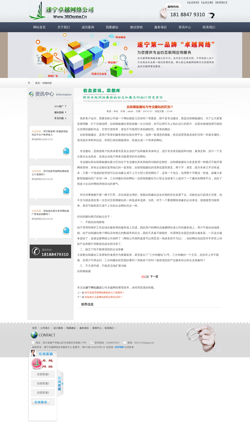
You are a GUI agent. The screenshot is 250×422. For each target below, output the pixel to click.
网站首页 (39, 27)
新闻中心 (97, 328)
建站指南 (59, 112)
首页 (37, 83)
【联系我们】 (221, 2)
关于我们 (63, 27)
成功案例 (88, 27)
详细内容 (47, 83)
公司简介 (45, 328)
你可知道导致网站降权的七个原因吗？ (105, 292)
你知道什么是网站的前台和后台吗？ (103, 297)
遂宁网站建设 (93, 287)
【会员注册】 (207, 2)
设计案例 (58, 328)
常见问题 (59, 118)
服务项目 (160, 27)
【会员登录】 (193, 2)
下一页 (154, 276)
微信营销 (136, 27)
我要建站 (112, 27)
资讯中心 (185, 27)
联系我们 (209, 27)
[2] (147, 276)
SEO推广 (59, 106)
